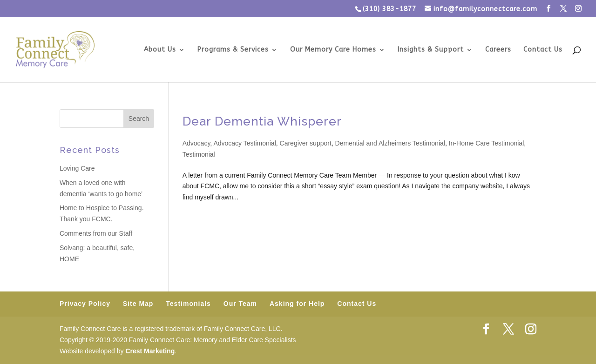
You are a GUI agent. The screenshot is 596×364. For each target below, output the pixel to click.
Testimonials (188, 303)
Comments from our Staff (96, 233)
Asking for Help (297, 303)
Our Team (240, 303)
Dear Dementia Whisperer (262, 121)
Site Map (138, 303)
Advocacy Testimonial (244, 143)
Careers (498, 49)
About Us (160, 49)
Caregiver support (306, 143)
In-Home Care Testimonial (486, 143)
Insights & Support (431, 49)
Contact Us (542, 49)
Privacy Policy (85, 303)
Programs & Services (233, 49)
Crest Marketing (150, 351)
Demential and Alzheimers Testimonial (390, 143)
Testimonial (199, 154)
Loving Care (77, 168)
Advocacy (196, 143)
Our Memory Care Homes (333, 49)
